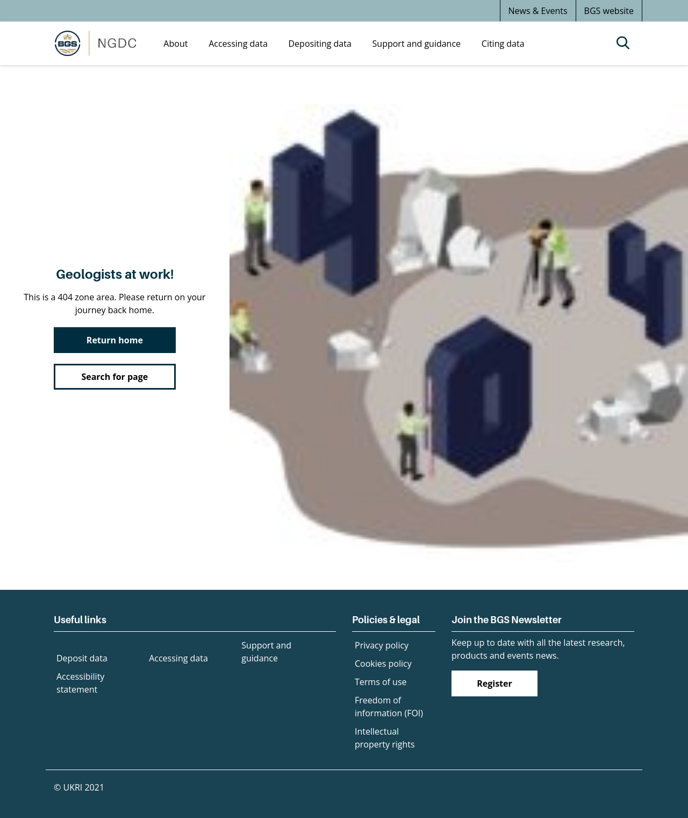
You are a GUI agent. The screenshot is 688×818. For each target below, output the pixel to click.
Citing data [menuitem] (503, 44)
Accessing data (178, 658)
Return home (115, 340)
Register (494, 683)
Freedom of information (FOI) (389, 706)
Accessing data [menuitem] (238, 44)
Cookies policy (383, 663)
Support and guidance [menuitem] (416, 44)
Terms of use (381, 682)
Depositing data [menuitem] (320, 44)
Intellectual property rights (385, 737)
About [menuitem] (175, 44)
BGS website (609, 11)
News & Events (538, 11)
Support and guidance (266, 651)
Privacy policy (381, 645)
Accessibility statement (80, 683)
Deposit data (82, 658)
